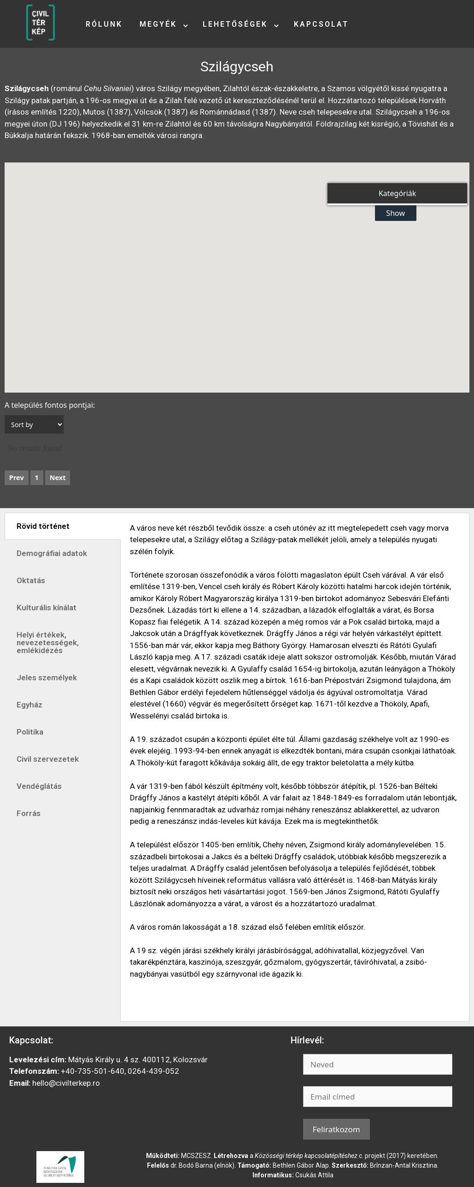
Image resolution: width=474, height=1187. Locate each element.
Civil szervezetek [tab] (48, 759)
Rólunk (104, 24)
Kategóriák (397, 193)
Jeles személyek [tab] (47, 677)
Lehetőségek (235, 24)
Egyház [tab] (29, 704)
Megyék (158, 24)
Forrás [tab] (29, 813)
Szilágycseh (237, 66)
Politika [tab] (30, 731)
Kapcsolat (321, 24)
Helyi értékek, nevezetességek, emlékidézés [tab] (48, 642)
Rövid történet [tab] (43, 526)
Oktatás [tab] (31, 580)
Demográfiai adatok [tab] (52, 553)
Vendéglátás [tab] (39, 786)
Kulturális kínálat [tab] (46, 607)
